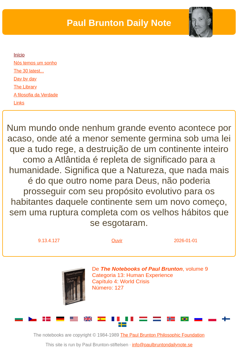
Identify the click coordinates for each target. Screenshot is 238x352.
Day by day (25, 78)
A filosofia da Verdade (36, 94)
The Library (25, 86)
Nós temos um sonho (35, 62)
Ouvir (117, 240)
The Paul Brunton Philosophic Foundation (162, 335)
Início (19, 54)
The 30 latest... (29, 70)
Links (19, 102)
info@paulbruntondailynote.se (162, 344)
